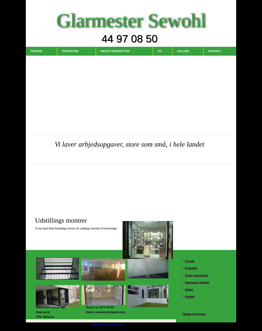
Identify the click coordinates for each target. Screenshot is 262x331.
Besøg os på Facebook (107, 324)
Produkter (70, 51)
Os (159, 51)
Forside (36, 51)
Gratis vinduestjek (115, 51)
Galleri (183, 51)
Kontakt (214, 51)
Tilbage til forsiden (194, 314)
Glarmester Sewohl (197, 282)
